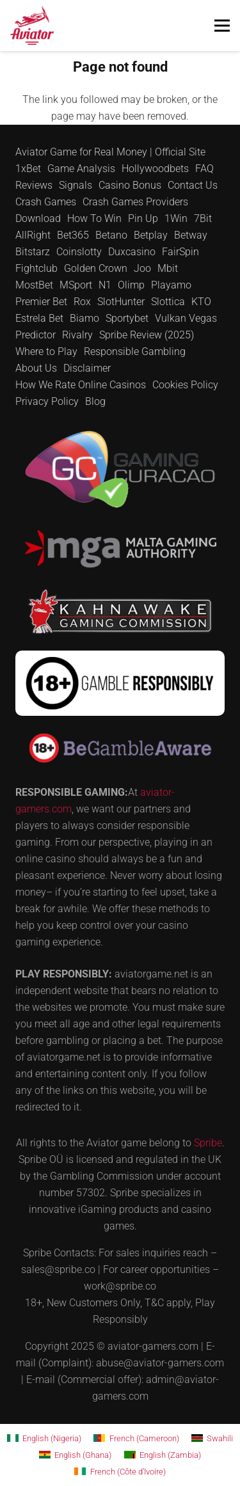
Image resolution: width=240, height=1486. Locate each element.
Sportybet (127, 318)
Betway (190, 235)
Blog (95, 401)
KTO (201, 302)
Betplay (151, 235)
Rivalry (77, 335)
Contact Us (193, 185)
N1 (105, 285)
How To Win (94, 218)
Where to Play (46, 351)
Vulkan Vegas (186, 318)
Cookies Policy (185, 385)
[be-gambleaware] (120, 748)
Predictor (35, 335)
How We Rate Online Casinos (80, 385)
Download (38, 218)
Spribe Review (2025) (146, 335)
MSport (76, 285)
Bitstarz (32, 252)
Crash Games (45, 202)
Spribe (208, 1143)
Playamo (171, 285)
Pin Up (143, 218)
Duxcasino (132, 252)
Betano (111, 235)
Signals (75, 185)
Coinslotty (79, 252)
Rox (82, 302)
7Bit (203, 218)
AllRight (33, 235)
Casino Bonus (130, 185)
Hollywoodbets (155, 168)
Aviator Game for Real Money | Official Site (110, 152)
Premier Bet (41, 302)
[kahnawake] (120, 611)
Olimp (131, 285)
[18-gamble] (120, 683)
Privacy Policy (47, 401)
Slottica (168, 302)
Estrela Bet (39, 318)
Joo (142, 268)
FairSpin (180, 252)
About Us (36, 368)
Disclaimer (87, 368)
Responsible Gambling (135, 351)
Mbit (167, 268)
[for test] (32, 25)
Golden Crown (95, 268)
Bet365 (73, 235)
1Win (176, 218)
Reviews (33, 185)
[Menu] (222, 26)
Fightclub (36, 268)
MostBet (34, 285)
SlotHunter (121, 302)
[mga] (120, 549)
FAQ (204, 168)
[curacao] (120, 469)
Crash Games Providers (135, 202)
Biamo (84, 318)
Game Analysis (81, 168)
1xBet (28, 168)
